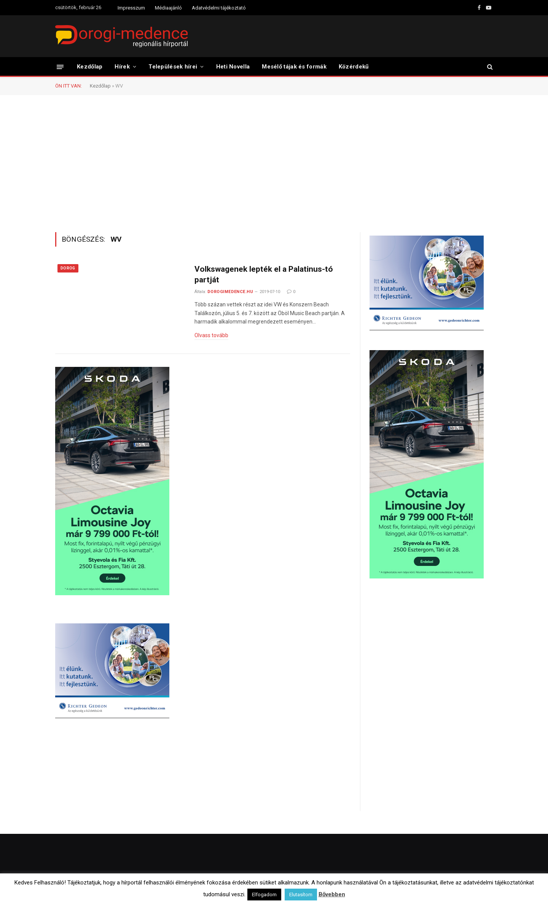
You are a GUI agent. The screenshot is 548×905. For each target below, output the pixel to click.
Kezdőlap (89, 66)
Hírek (122, 66)
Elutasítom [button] (300, 894)
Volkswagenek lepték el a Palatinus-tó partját (263, 274)
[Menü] (60, 66)
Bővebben (332, 894)
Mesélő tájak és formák (294, 66)
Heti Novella (233, 66)
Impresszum (131, 8)
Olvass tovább (211, 335)
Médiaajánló (168, 8)
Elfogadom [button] (264, 894)
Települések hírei (172, 66)
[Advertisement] (274, 163)
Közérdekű (354, 66)
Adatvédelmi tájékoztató (219, 8)
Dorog (68, 268)
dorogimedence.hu (230, 291)
